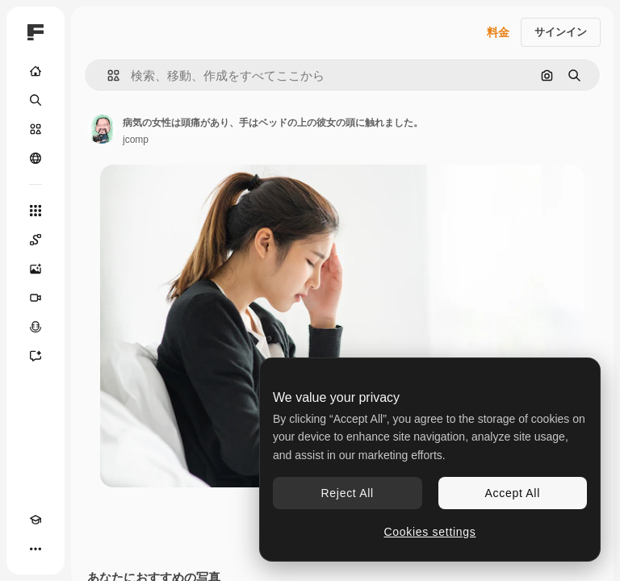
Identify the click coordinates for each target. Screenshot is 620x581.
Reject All (347, 493)
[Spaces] (35, 240)
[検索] (35, 100)
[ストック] (35, 129)
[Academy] (35, 520)
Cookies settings (430, 531)
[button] (107, 75)
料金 (498, 32)
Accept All (512, 493)
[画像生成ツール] (35, 269)
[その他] (35, 549)
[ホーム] (35, 71)
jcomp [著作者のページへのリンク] (136, 139)
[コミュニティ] (35, 158)
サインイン (560, 32)
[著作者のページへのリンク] (101, 129)
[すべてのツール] (35, 211)
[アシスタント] (35, 356)
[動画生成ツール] (35, 298)
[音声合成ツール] (35, 327)
